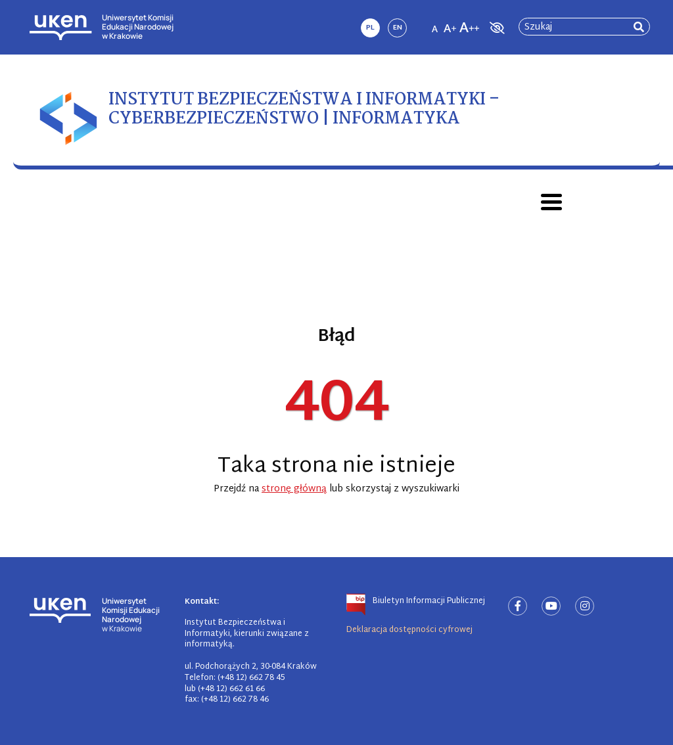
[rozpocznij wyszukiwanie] (638, 27)
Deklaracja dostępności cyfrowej (409, 630)
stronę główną (294, 489)
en (397, 27)
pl (370, 27)
